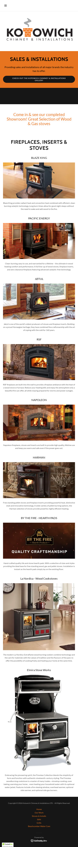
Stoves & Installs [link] (39, 816)
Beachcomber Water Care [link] (39, 826)
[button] (8, 5)
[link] (39, 840)
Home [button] (39, 809)
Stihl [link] (39, 819)
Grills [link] (39, 823)
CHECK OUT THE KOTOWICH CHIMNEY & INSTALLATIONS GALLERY (39, 79)
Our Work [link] (39, 812)
